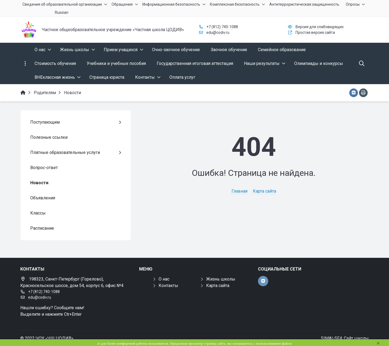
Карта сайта (264, 191)
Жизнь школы (220, 279)
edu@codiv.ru (217, 32)
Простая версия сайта (315, 32)
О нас (164, 279)
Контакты (168, 285)
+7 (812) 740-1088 (222, 27)
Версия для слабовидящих (320, 27)
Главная (239, 191)
